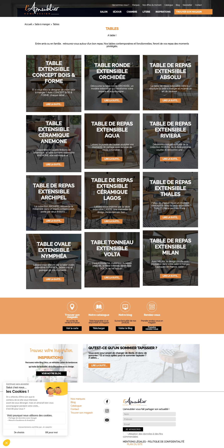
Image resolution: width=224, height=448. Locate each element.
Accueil (28, 24)
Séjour (117, 11)
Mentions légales (134, 441)
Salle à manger (42, 24)
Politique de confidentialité (166, 441)
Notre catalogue (98, 315)
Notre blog (125, 315)
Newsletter (187, 5)
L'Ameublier (42, 8)
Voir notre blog (51, 373)
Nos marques (78, 399)
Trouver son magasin (189, 11)
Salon (103, 11)
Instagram (107, 411)
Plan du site (134, 444)
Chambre (132, 11)
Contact (198, 5)
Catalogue (168, 5)
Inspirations (163, 11)
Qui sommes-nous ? (120, 5)
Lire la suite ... (99, 365)
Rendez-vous (152, 315)
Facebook (107, 401)
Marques (136, 5)
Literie (146, 11)
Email (107, 420)
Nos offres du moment (151, 5)
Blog (178, 5)
